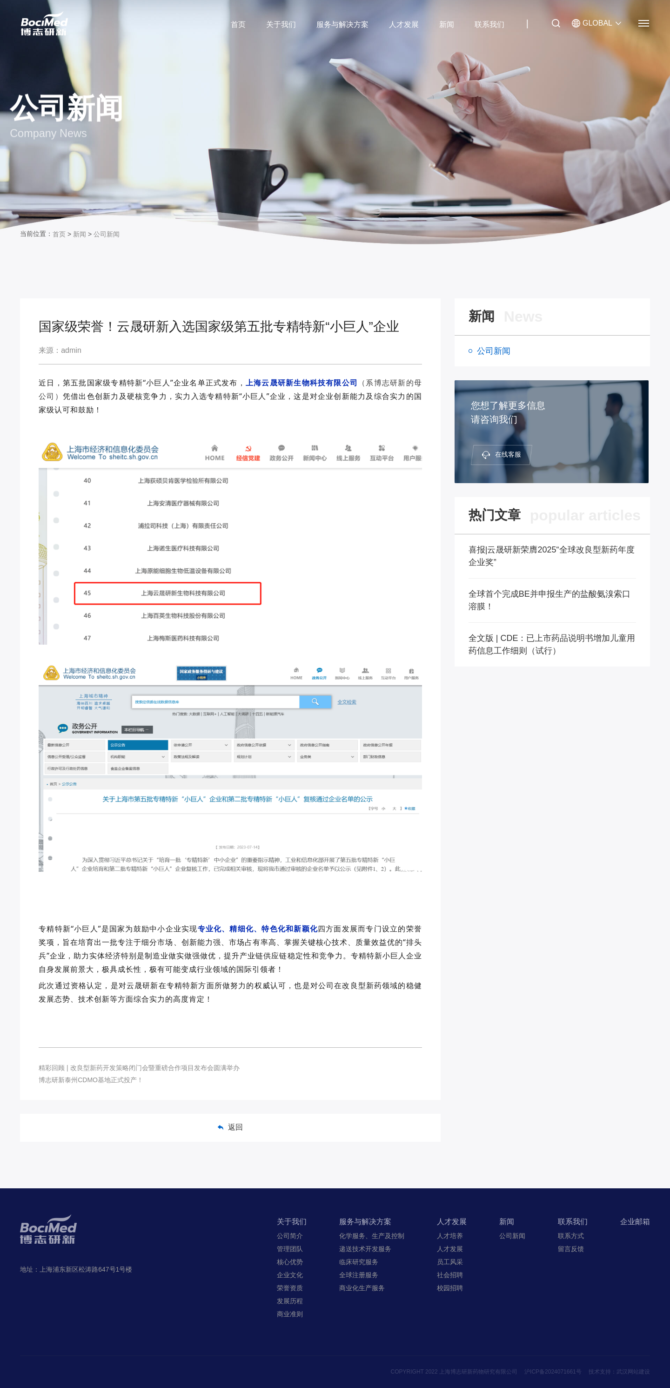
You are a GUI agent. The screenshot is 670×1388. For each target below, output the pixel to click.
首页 (238, 24)
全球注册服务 (358, 1275)
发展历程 (290, 1301)
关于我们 (281, 24)
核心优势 (290, 1262)
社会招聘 (450, 1275)
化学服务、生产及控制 (371, 1236)
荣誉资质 (290, 1288)
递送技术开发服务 (365, 1249)
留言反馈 (571, 1249)
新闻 (446, 24)
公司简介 (290, 1236)
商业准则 (290, 1314)
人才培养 (450, 1236)
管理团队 (290, 1249)
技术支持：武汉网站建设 (619, 1371)
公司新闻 (107, 234)
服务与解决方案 (342, 24)
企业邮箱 (635, 1222)
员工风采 (450, 1262)
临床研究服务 (358, 1262)
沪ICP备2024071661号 (553, 1371)
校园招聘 (450, 1288)
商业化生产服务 (362, 1288)
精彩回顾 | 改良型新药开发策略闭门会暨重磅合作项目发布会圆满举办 (139, 1067)
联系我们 (489, 24)
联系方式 (571, 1236)
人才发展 (404, 24)
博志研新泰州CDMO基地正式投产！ (91, 1080)
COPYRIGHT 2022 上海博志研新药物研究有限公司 (454, 1371)
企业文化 (290, 1275)
